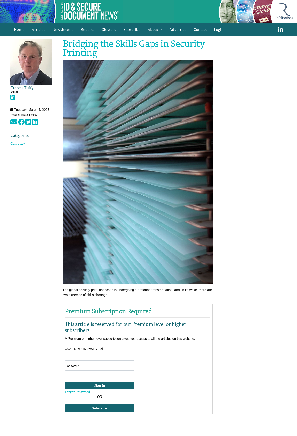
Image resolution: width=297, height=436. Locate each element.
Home (19, 29)
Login (219, 29)
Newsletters (62, 29)
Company (17, 143)
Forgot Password (77, 391)
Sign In (99, 385)
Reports (87, 29)
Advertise (177, 29)
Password (72, 366)
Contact (200, 29)
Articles (38, 29)
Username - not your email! (84, 348)
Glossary (108, 29)
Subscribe (131, 29)
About (153, 29)
